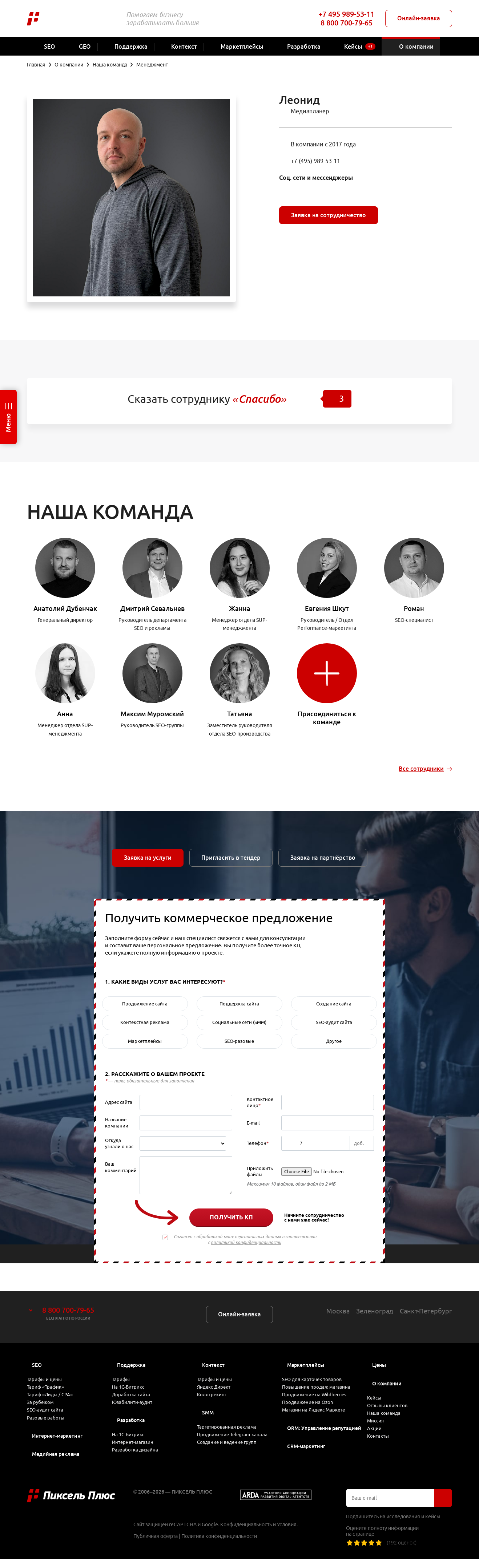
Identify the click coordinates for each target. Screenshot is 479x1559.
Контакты (384, 1434)
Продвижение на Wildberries (322, 1378)
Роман (414, 608)
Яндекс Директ (221, 1366)
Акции (380, 1421)
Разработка (131, 1411)
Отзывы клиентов (394, 1385)
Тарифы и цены (51, 1354)
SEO (37, 1337)
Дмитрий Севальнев (152, 608)
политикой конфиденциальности (246, 1242)
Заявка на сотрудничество (328, 215)
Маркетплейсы (305, 1337)
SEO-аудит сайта (52, 1403)
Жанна (239, 608)
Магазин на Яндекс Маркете (321, 1403)
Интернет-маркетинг (57, 1436)
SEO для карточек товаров (319, 1354)
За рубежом (47, 1391)
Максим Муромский (152, 713)
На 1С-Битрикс (135, 1366)
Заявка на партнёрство (322, 857)
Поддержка (131, 1337)
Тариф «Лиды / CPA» (57, 1378)
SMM (208, 1399)
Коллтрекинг (218, 1378)
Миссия (382, 1409)
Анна (65, 713)
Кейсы (381, 1372)
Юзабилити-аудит (138, 1391)
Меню (8, 422)
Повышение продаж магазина (323, 1366)
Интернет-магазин (139, 1440)
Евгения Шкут (327, 608)
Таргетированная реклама (234, 1415)
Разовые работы (52, 1415)
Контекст (213, 1337)
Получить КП (231, 1217)
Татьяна (239, 713)
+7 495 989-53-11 (346, 14)
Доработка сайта (137, 1378)
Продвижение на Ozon (315, 1391)
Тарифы (127, 1354)
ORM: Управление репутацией (324, 1423)
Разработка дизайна (141, 1452)
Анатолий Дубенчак (65, 608)
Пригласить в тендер (231, 857)
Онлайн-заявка (418, 18)
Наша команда (390, 1397)
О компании (387, 1356)
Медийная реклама (55, 1454)
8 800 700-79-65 (347, 23)
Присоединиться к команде (327, 717)
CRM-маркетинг (306, 1442)
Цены (379, 1337)
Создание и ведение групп (234, 1448)
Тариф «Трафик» (52, 1366)
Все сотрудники (421, 768)
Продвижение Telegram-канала (232, 1432)
